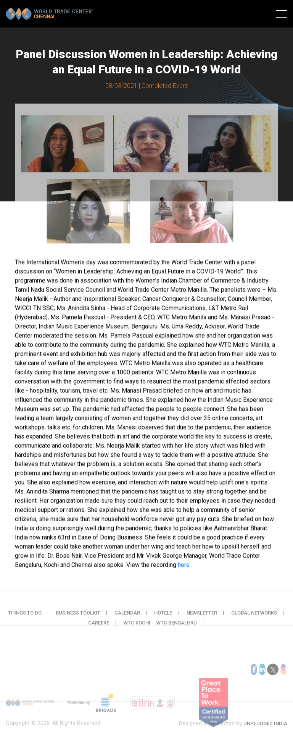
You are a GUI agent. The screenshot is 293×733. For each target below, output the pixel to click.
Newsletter (202, 618)
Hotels (163, 618)
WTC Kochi (137, 628)
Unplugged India (265, 730)
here (184, 566)
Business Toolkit (78, 618)
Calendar (127, 618)
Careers (98, 628)
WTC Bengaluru (176, 628)
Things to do (25, 618)
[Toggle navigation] (281, 14)
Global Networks (254, 618)
